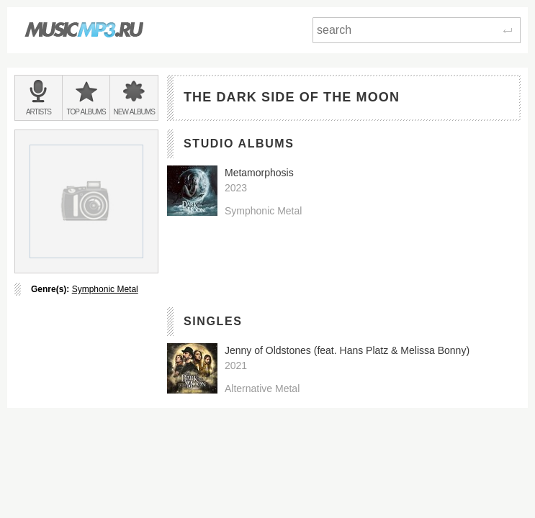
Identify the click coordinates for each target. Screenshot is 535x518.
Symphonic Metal (105, 289)
